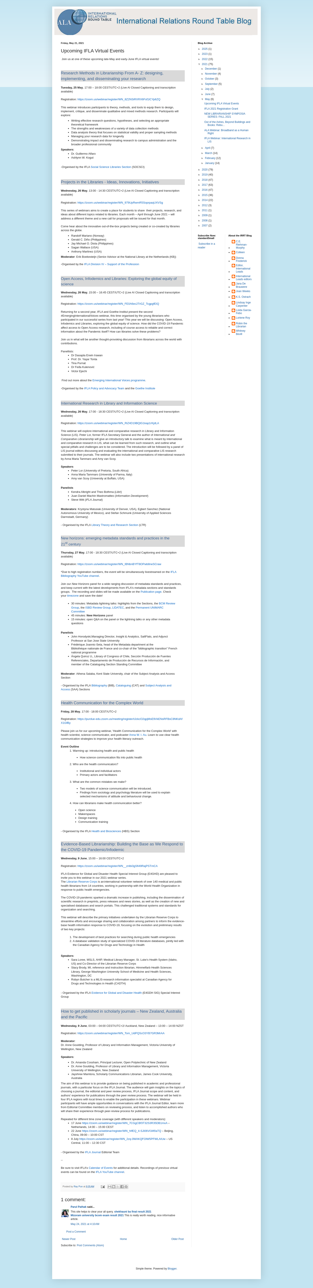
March (209, 153)
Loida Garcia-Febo (244, 312)
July (207, 88)
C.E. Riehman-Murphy (241, 244)
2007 (205, 225)
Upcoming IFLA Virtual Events (221, 103)
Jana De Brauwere (241, 285)
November (211, 73)
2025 (205, 48)
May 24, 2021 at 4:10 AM (85, 1224)
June (208, 94)
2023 (205, 53)
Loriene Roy (243, 317)
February (210, 158)
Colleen (240, 252)
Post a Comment (76, 1231)
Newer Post (68, 1239)
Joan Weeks (243, 291)
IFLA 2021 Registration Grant (221, 108)
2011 (205, 210)
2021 (205, 64)
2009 (205, 215)
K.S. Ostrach (243, 296)
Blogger (172, 1268)
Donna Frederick (241, 259)
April (208, 147)
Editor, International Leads (243, 268)
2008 (205, 220)
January (210, 163)
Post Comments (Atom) (90, 1245)
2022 (205, 59)
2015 (205, 195)
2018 (205, 179)
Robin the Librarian (241, 325)
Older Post (177, 1239)
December (211, 68)
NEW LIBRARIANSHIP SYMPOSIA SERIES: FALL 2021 (224, 115)
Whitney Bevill (240, 332)
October (210, 78)
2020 (205, 169)
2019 (205, 174)
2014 (205, 200)
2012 (205, 205)
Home (123, 1239)
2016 (205, 189)
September (211, 83)
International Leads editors (244, 278)
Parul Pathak (79, 1206)
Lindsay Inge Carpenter (243, 304)
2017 (205, 184)
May (208, 99)
